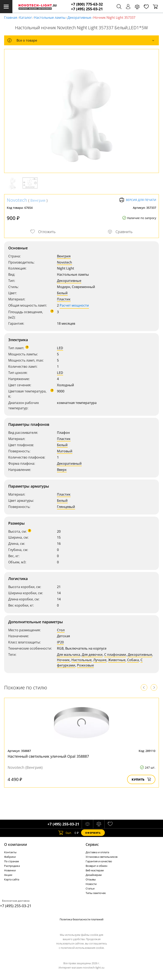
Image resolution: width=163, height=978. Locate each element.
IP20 (60, 642)
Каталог (25, 17)
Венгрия (37, 200)
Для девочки (92, 654)
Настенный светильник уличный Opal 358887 (48, 756)
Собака (133, 660)
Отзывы (91, 879)
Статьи (90, 888)
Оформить (92, 832)
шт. (65, 832)
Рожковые (85, 665)
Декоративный (69, 463)
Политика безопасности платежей (81, 919)
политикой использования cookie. (82, 948)
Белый (62, 293)
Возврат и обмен (96, 866)
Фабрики (10, 857)
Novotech (17, 200)
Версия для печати (137, 199)
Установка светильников (101, 857)
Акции (8, 875)
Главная (10, 17)
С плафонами (115, 654)
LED (60, 348)
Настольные (81, 660)
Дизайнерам (94, 875)
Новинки (10, 870)
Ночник (63, 660)
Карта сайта (11, 879)
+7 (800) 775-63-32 (87, 4)
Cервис (92, 844)
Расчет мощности (74, 305)
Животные (116, 660)
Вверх (62, 469)
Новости (91, 884)
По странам (11, 861)
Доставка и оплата (97, 852)
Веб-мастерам (95, 870)
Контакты (10, 852)
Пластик (64, 299)
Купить (141, 779)
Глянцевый (66, 506)
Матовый (64, 451)
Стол (61, 630)
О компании (15, 844)
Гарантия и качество (99, 861)
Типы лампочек (96, 893)
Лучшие (99, 660)
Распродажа (12, 866)
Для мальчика (68, 654)
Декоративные (79, 17)
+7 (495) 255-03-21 (87, 9)
